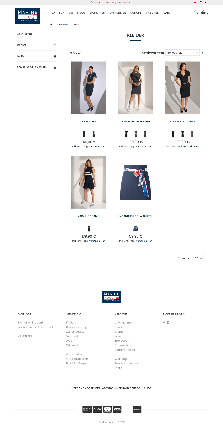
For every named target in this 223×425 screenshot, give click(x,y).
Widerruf (72, 343)
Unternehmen (124, 321)
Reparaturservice (126, 361)
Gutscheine (74, 352)
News (118, 325)
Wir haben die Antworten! (35, 325)
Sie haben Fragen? (30, 321)
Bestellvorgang (76, 325)
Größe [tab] (21, 43)
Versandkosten (97, 144)
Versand (72, 334)
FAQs (69, 321)
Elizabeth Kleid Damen (135, 119)
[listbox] (88, 133)
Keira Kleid (88, 119)
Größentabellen (77, 357)
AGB (69, 339)
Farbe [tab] (20, 54)
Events (119, 330)
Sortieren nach (153, 51)
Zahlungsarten (76, 330)
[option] (84, 132)
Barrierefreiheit (125, 348)
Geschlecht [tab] (24, 32)
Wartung (121, 357)
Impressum (122, 339)
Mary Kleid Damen (89, 214)
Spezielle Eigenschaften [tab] (32, 64)
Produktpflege (76, 361)
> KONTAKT (25, 334)
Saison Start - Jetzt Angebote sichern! (111, 2)
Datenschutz (123, 343)
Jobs (118, 334)
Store (118, 366)
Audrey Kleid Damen (182, 119)
